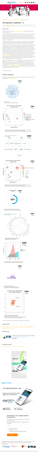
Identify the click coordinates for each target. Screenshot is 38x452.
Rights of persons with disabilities (26, 327)
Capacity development (6, 326)
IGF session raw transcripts (12, 78)
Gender (7, 61)
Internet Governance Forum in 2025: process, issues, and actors (13, 346)
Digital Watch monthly (12, 430)
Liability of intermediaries (30, 326)
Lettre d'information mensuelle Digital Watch (17, 431)
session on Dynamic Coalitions (18, 31)
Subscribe (21, 2)
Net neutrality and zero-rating (7, 327)
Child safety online (14, 326)
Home (3, 19)
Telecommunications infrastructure (8, 328)
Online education (16, 327)
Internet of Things (14, 61)
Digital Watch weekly (12, 428)
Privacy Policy (9, 423)
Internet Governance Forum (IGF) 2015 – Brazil (14, 19)
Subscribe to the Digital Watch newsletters (18, 416)
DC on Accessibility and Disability (14, 64)
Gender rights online (21, 326)
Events (6, 19)
